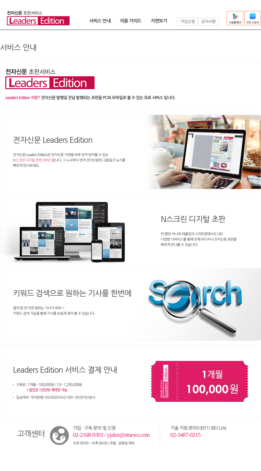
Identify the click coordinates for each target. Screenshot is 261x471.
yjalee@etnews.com (128, 435)
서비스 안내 (100, 21)
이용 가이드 (130, 21)
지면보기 (159, 21)
